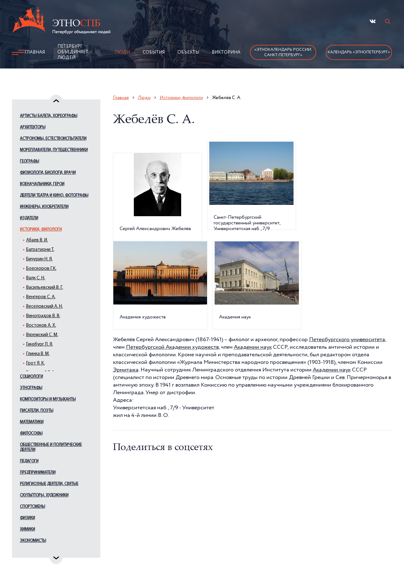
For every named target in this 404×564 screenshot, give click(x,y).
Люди (122, 52)
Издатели (29, 218)
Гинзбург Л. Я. (39, 344)
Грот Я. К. (35, 363)
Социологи (31, 377)
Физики (27, 518)
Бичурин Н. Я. (39, 259)
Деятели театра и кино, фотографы (54, 195)
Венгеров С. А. (41, 297)
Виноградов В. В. (43, 316)
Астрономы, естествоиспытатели (53, 139)
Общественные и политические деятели (51, 447)
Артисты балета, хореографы (48, 116)
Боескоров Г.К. (41, 268)
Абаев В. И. (37, 240)
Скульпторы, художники (44, 495)
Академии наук (253, 347)
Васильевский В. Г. (44, 287)
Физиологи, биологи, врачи (48, 173)
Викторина (226, 52)
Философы (31, 433)
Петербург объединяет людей (72, 52)
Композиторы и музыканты (48, 399)
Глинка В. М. (38, 354)
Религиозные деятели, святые (49, 484)
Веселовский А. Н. (44, 306)
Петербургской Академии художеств (172, 347)
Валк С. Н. (35, 278)
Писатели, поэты (36, 411)
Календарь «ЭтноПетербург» (359, 52)
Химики (27, 529)
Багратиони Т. (40, 249)
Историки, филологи (41, 230)
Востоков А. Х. (41, 325)
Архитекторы (32, 127)
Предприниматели (38, 473)
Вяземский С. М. (42, 335)
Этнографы (31, 388)
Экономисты (33, 541)
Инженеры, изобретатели (44, 207)
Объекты (188, 52)
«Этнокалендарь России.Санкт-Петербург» (283, 52)
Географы (29, 161)
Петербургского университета (347, 339)
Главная (35, 52)
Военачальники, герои (42, 184)
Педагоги (29, 461)
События (154, 52)
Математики (32, 422)
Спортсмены (32, 507)
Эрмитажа (126, 370)
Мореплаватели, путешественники (54, 150)
